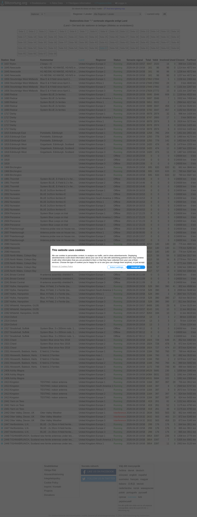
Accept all (135, 267)
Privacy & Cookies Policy (62, 266)
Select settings (116, 267)
